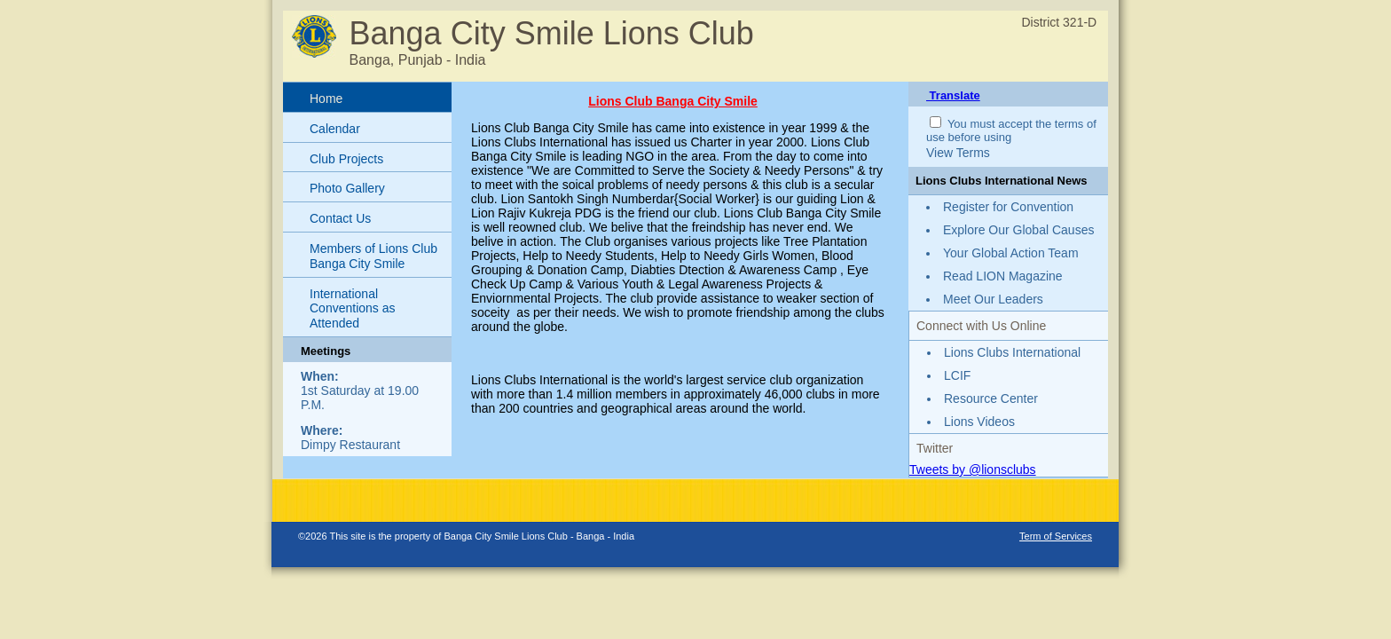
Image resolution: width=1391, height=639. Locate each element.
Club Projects (346, 159)
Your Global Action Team (1011, 253)
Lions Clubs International (1012, 352)
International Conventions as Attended (353, 309)
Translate (953, 95)
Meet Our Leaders (993, 299)
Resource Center (991, 398)
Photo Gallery (347, 188)
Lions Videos (979, 421)
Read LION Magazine (1003, 276)
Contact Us (340, 218)
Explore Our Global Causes (1018, 230)
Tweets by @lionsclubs (972, 469)
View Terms (958, 153)
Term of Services (1055, 536)
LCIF (957, 375)
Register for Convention (1008, 207)
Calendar (335, 129)
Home (326, 98)
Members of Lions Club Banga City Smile (373, 256)
